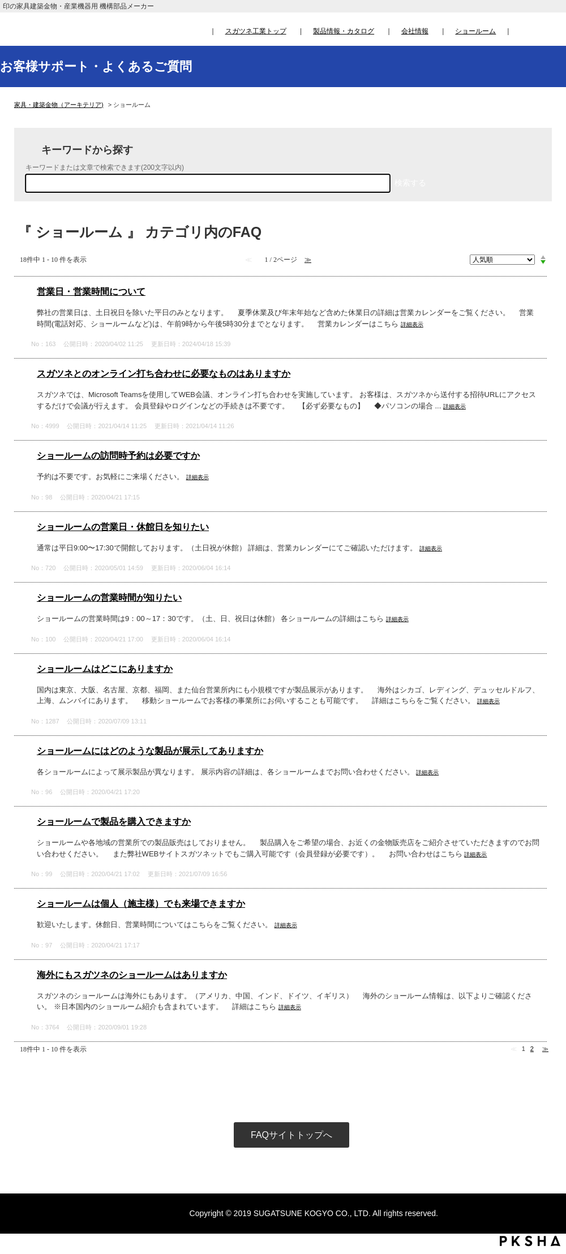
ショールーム (475, 31)
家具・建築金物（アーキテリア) (59, 104)
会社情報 (414, 31)
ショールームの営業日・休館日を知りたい (123, 527)
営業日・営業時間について (91, 291)
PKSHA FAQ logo (530, 1241)
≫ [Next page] (545, 1048)
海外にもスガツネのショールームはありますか (132, 975)
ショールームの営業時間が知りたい (109, 597)
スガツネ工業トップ (255, 31)
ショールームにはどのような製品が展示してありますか (150, 751)
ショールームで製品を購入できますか (114, 821)
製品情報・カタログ (343, 31)
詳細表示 (412, 324)
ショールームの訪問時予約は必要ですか (118, 455)
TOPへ (546, 1139)
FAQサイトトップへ (291, 1135)
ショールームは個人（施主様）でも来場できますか (141, 903)
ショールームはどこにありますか (105, 669)
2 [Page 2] (532, 1048)
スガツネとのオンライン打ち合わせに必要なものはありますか (163, 373)
